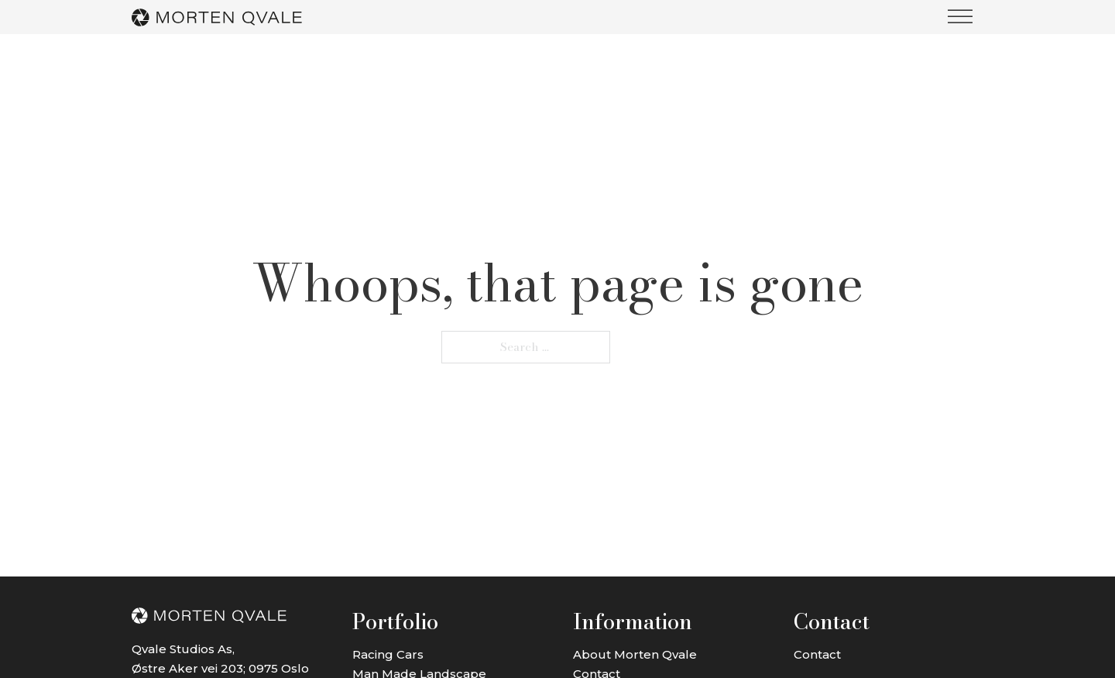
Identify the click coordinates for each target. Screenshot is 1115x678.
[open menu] (960, 17)
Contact (817, 654)
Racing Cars (388, 654)
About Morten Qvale (635, 654)
